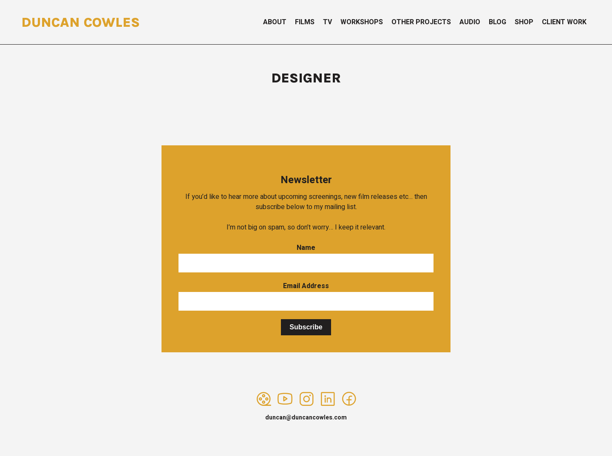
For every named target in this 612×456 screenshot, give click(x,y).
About (274, 22)
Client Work (564, 22)
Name (306, 248)
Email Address (306, 286)
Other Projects (421, 22)
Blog (497, 22)
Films (304, 22)
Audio (469, 22)
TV (327, 22)
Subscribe (305, 327)
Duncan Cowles (80, 22)
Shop (524, 22)
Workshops (361, 22)
